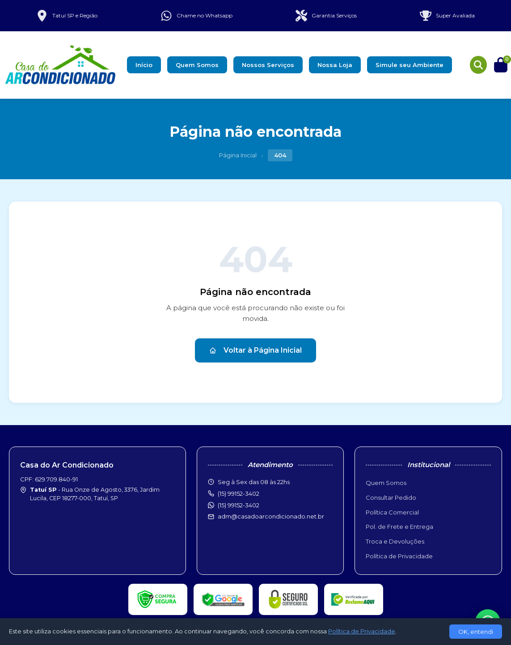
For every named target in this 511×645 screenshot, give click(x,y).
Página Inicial (238, 155)
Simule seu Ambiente (409, 64)
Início (143, 64)
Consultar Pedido (391, 497)
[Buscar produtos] (478, 64)
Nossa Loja (334, 64)
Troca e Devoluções (395, 541)
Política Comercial (392, 512)
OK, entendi (475, 631)
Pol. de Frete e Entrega (399, 526)
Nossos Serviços (268, 64)
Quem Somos (197, 64)
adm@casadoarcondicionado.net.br (271, 516)
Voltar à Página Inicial (255, 350)
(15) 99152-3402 (238, 505)
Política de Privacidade (399, 556)
